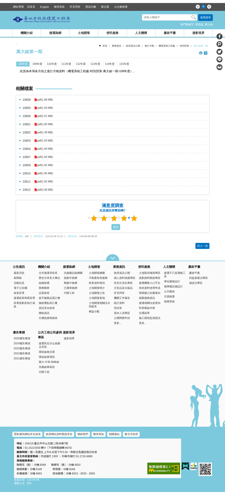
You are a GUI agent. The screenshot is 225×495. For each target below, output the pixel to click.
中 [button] (203, 6)
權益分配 (94, 311)
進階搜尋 (205, 17)
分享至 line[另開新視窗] (219, 59)
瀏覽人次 (19, 483)
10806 (27, 116)
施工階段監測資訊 (149, 318)
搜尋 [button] (194, 17)
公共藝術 (169, 291)
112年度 (81, 63)
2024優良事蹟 (22, 343)
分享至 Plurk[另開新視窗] (219, 44)
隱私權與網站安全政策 (27, 434)
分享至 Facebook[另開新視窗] (219, 36)
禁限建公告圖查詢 (149, 293)
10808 (27, 99)
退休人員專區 (122, 313)
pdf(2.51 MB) (45, 116)
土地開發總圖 (97, 272)
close (112, 257)
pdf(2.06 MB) (45, 189)
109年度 (37, 63)
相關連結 (114, 434)
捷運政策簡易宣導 (24, 298)
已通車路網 (70, 288)
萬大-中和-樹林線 (49, 362)
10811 (27, 181)
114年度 (110, 63)
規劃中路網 (70, 277)
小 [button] (197, 6)
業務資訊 (116, 45)
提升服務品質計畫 (49, 298)
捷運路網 (55, 33)
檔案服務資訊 (147, 298)
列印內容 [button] (201, 53)
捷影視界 (198, 33)
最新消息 (19, 272)
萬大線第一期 (201, 45)
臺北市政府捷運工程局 (41, 19)
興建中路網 (70, 282)
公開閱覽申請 (122, 318)
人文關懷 (141, 33)
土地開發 (84, 33)
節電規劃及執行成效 (24, 305)
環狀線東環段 (47, 357)
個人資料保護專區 (124, 277)
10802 (27, 132)
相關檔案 (24, 88)
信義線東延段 (47, 367)
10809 (27, 165)
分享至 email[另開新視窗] (219, 67)
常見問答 (75, 6)
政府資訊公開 (133, 45)
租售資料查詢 (97, 282)
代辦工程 (69, 293)
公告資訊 (19, 266)
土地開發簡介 (97, 288)
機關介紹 (27, 33)
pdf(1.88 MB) (45, 99)
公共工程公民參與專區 (50, 335)
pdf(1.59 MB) (45, 108)
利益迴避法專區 (198, 277)
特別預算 (184, 45)
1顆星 (94, 218)
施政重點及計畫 (48, 303)
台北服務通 (120, 6)
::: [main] (17, 43)
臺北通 (105, 6)
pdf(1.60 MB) (45, 149)
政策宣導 (19, 293)
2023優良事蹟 (22, 348)
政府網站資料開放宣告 (59, 434)
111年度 (66, 63)
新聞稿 (18, 277)
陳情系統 (59, 6)
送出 (108, 227)
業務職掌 (44, 288)
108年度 (23, 63)
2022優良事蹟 (22, 353)
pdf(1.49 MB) (45, 132)
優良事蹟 (19, 332)
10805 (27, 108)
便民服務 (112, 33)
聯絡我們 (83, 434)
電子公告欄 (20, 288)
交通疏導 (144, 313)
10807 (27, 157)
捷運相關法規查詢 (149, 303)
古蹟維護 (169, 296)
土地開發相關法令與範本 (99, 305)
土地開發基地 (97, 298)
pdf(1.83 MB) (45, 140)
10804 (27, 149)
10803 (27, 140)
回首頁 (31, 6)
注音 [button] (205, 53)
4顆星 (124, 218)
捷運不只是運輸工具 (174, 274)
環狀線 (199, 24)
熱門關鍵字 (187, 24)
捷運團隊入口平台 (149, 282)
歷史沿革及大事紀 (49, 277)
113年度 (95, 63)
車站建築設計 (172, 281)
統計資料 (119, 303)
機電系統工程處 (167, 45)
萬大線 (209, 24)
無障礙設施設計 (173, 286)
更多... (117, 323)
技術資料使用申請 (149, 288)
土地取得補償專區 (149, 272)
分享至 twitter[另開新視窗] (219, 52)
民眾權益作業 (147, 308)
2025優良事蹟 (22, 338)
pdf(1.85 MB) (45, 173)
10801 (27, 124)
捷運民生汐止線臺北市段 (49, 345)
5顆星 (134, 218)
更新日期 (19, 479)
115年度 (124, 63)
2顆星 (104, 218)
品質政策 (44, 293)
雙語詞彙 (90, 6)
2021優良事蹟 (22, 358)
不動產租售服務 (98, 277)
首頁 (105, 45)
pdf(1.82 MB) (45, 165)
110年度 (52, 63)
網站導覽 (18, 6)
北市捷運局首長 (48, 272)
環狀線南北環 (47, 351)
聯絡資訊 (44, 313)
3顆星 (114, 218)
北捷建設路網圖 (73, 272)
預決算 (118, 308)
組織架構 (44, 282)
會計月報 (149, 45)
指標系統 (169, 301)
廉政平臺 (170, 33)
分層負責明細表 (48, 318)
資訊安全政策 (47, 308)
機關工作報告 (122, 298)
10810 (27, 173)
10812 (27, 189)
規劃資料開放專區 (149, 277)
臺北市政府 (131, 434)
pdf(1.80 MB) (45, 124)
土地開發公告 (97, 293)
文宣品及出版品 (123, 288)
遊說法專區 (195, 282)
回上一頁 (202, 245)
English (44, 7)
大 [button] (209, 6)
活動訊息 (19, 282)
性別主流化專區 (123, 282)
